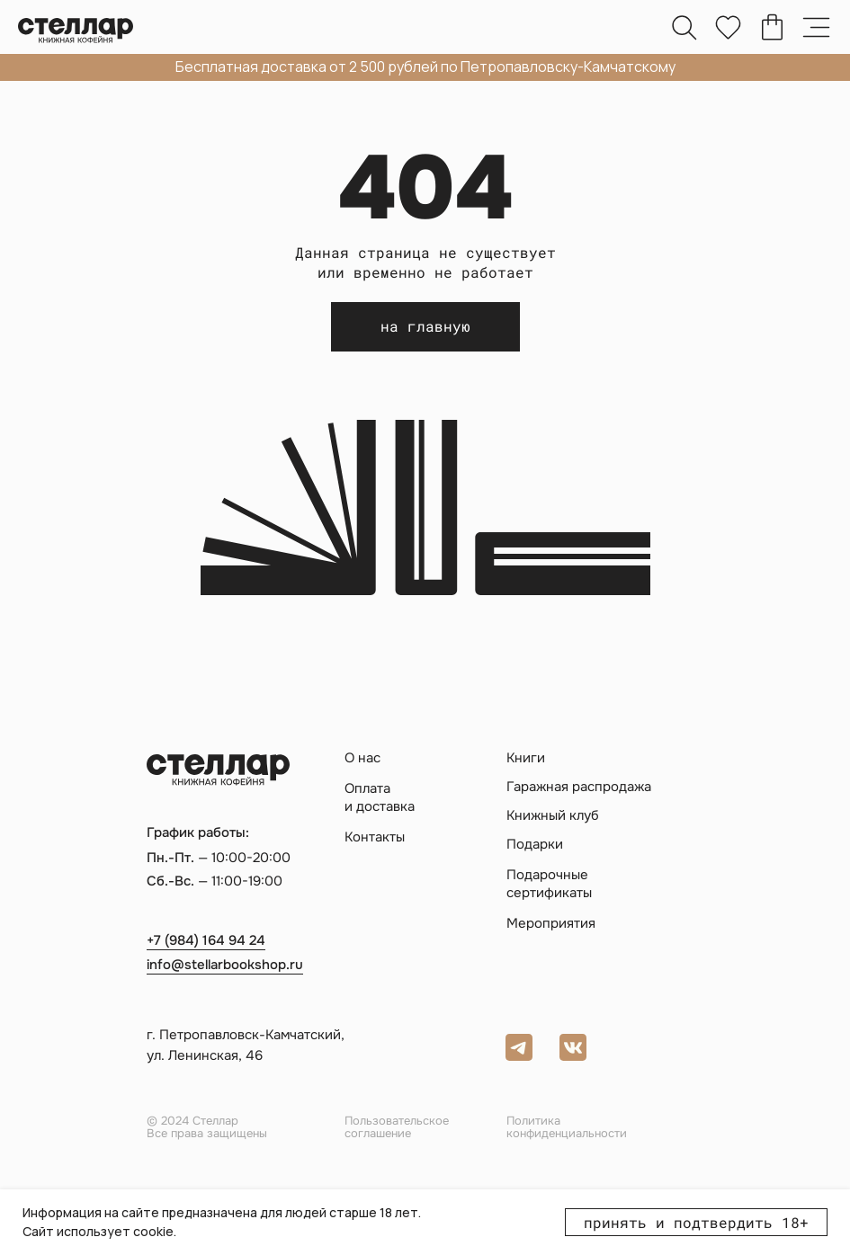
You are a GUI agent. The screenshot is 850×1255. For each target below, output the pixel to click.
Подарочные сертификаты (549, 884)
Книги (525, 758)
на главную (425, 325)
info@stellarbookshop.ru (225, 965)
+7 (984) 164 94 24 (206, 940)
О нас (362, 758)
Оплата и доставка (379, 797)
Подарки (534, 844)
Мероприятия (550, 923)
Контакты (374, 837)
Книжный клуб (552, 815)
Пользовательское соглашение (396, 1127)
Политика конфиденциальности (566, 1127)
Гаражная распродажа (578, 787)
